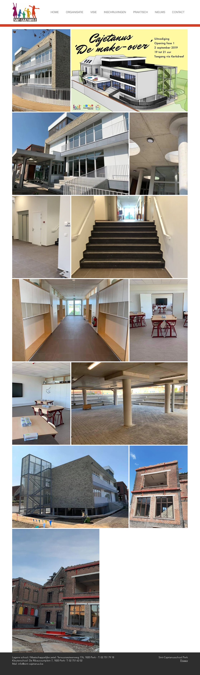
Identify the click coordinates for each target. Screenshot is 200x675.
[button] (74, 12)
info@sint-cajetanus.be (30, 663)
